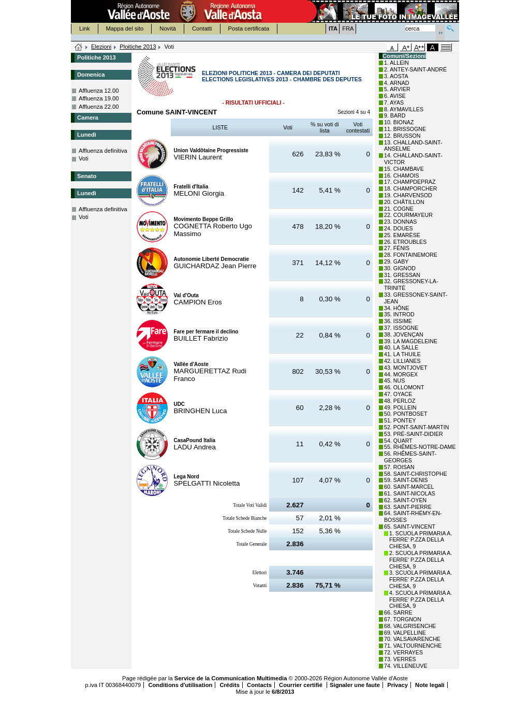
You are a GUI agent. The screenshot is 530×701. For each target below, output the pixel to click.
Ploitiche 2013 (138, 46)
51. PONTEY (400, 420)
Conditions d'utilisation (180, 685)
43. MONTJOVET (406, 367)
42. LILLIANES (402, 361)
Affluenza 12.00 (99, 90)
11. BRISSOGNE (405, 129)
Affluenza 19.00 (99, 98)
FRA (348, 28)
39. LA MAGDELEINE (410, 341)
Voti (84, 158)
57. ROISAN (399, 467)
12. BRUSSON (402, 136)
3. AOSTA (396, 76)
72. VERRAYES (403, 652)
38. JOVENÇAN (403, 334)
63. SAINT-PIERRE (408, 507)
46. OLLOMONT (404, 387)
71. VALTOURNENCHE (412, 645)
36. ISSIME (398, 321)
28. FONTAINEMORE (410, 255)
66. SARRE (398, 612)
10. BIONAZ (399, 122)
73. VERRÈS (400, 659)
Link (84, 28)
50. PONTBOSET (406, 414)
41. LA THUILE (402, 354)
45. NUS (394, 380)
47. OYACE (398, 394)
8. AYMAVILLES (403, 109)
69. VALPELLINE (405, 633)
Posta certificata (249, 28)
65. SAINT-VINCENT (409, 526)
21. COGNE (399, 209)
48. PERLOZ (399, 401)
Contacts (259, 685)
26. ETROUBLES (405, 242)
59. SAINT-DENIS (406, 480)
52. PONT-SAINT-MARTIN (416, 427)
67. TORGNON (402, 619)
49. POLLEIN (400, 407)
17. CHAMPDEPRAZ (409, 182)
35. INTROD (399, 314)
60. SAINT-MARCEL (409, 487)
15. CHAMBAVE (404, 169)
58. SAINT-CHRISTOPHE (415, 474)
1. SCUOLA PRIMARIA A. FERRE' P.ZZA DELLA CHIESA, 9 (420, 540)
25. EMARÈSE (402, 235)
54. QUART (398, 440)
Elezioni (101, 46)
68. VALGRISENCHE (410, 626)
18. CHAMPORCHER (410, 188)
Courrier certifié (301, 685)
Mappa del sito (125, 28)
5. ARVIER (397, 89)
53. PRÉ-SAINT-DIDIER (413, 434)
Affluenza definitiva (103, 151)
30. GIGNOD (400, 268)
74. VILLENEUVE (406, 666)
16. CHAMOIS (401, 175)
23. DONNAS (400, 221)
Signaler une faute (355, 685)
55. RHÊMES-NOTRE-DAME (420, 447)
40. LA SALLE (401, 347)
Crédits (229, 685)
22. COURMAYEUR (408, 215)
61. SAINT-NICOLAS (409, 493)
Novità (167, 28)
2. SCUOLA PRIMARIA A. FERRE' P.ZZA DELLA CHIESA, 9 (420, 559)
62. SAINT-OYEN (405, 500)
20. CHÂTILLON (404, 202)
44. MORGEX (401, 374)
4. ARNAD (396, 83)
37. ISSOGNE (401, 328)
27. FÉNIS (396, 248)
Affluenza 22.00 (99, 107)
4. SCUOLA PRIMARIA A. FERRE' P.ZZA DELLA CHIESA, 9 (420, 599)
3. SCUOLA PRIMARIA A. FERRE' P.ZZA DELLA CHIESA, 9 (420, 579)
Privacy (397, 685)
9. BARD (394, 115)
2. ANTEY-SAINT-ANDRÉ (415, 69)
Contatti (202, 28)
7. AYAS (394, 102)
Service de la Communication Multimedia (230, 678)
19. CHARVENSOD (408, 195)
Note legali (430, 685)
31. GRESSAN (402, 275)
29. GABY (396, 261)
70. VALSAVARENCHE (412, 639)
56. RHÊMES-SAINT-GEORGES (410, 456)
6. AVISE (395, 96)
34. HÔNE (396, 308)
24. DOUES (398, 228)
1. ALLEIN (396, 63)
